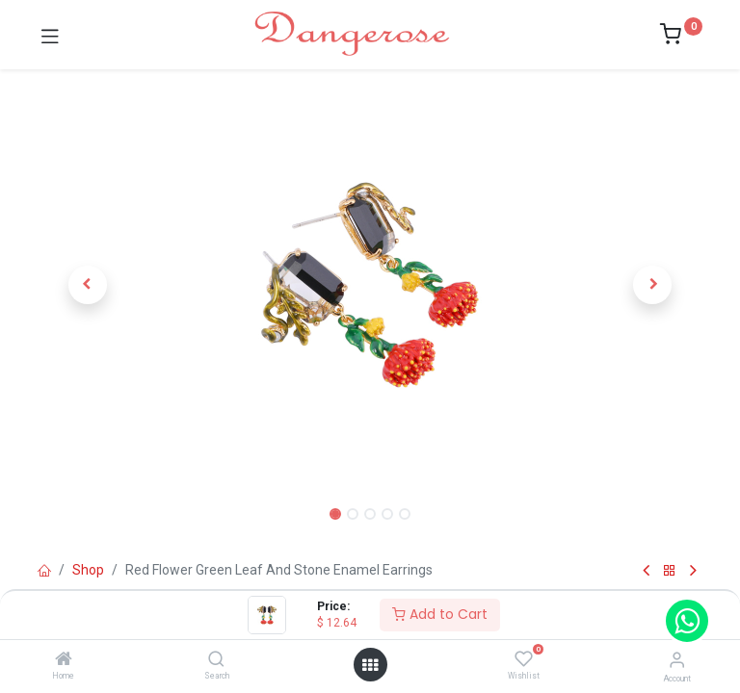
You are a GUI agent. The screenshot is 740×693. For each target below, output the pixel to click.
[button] (88, 285)
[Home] (63, 660)
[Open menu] (370, 665)
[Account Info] (677, 660)
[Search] (216, 660)
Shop (88, 570)
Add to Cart (440, 614)
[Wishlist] (524, 659)
